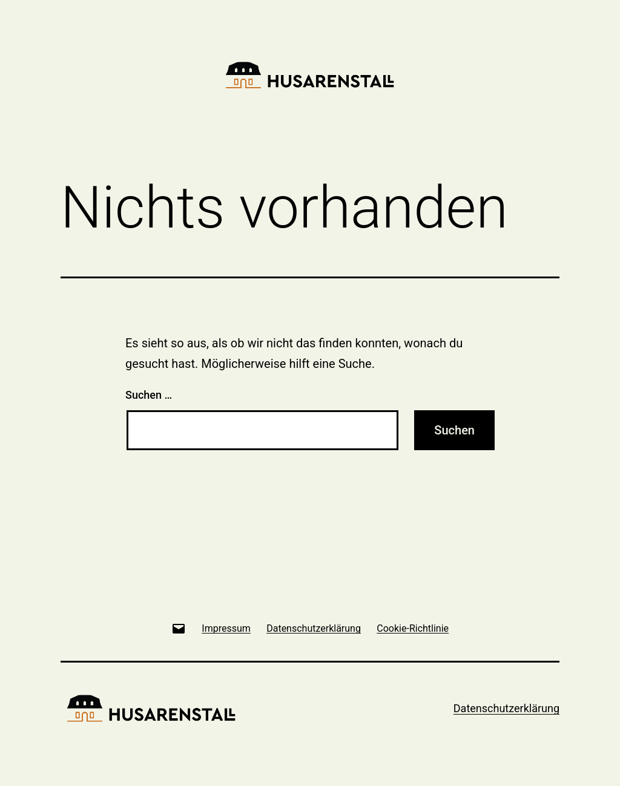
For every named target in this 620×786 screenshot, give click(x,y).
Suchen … (148, 394)
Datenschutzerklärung (506, 708)
